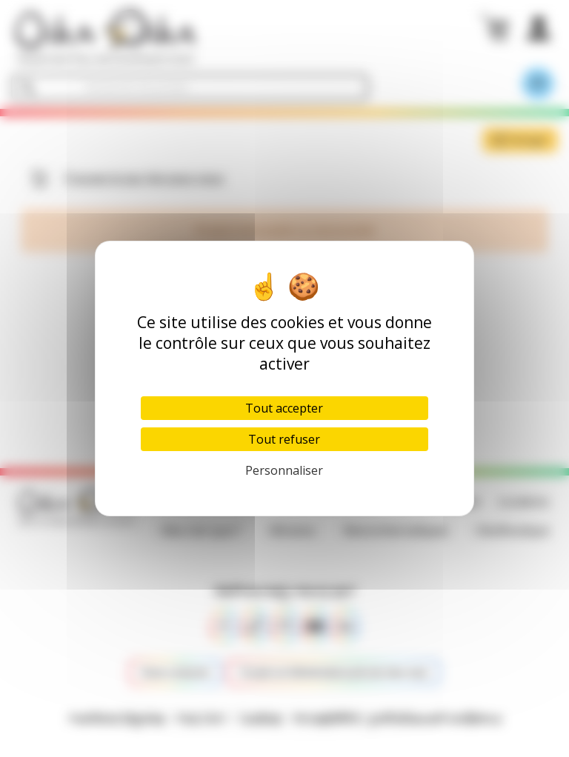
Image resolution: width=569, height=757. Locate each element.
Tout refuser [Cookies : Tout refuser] (284, 439)
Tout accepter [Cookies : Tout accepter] (284, 408)
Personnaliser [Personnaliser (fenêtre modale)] (284, 470)
